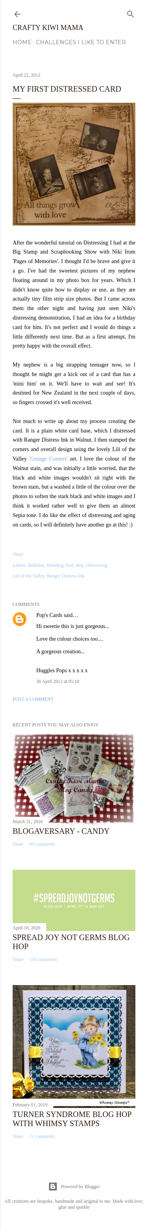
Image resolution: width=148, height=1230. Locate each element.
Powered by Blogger (74, 1186)
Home (22, 42)
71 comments (41, 1136)
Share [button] (18, 554)
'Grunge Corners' (48, 459)
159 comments (43, 959)
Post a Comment (33, 699)
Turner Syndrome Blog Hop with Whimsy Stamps (72, 1119)
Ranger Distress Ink (65, 576)
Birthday (36, 565)
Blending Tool (60, 565)
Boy (79, 565)
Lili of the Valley (29, 576)
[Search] (130, 13)
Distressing (96, 565)
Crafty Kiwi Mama (48, 28)
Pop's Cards (49, 615)
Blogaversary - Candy (61, 831)
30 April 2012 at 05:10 (57, 681)
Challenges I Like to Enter (81, 42)
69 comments (41, 844)
